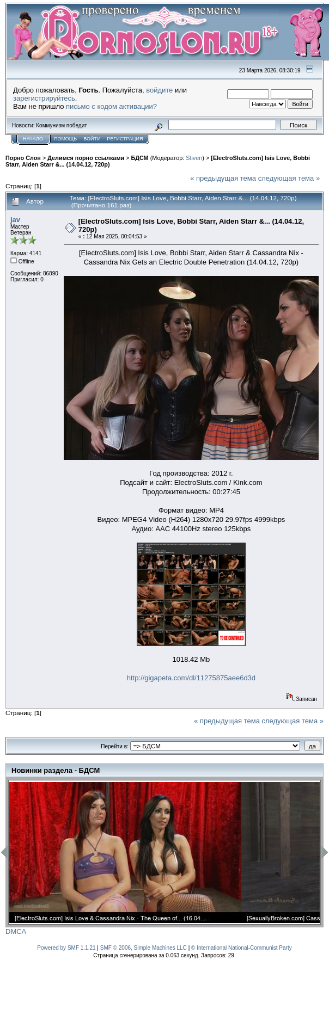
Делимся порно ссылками (85, 158)
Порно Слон (23, 158)
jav (15, 220)
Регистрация (125, 139)
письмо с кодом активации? (111, 106)
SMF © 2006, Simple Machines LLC (143, 948)
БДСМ (139, 158)
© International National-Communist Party (241, 948)
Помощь (65, 139)
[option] (125, 852)
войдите (159, 90)
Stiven (194, 158)
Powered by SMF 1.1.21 (66, 948)
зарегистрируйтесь (44, 98)
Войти (91, 139)
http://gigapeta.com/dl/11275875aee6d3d (191, 678)
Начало (33, 139)
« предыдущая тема (223, 178)
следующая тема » (289, 178)
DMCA (15, 931)
